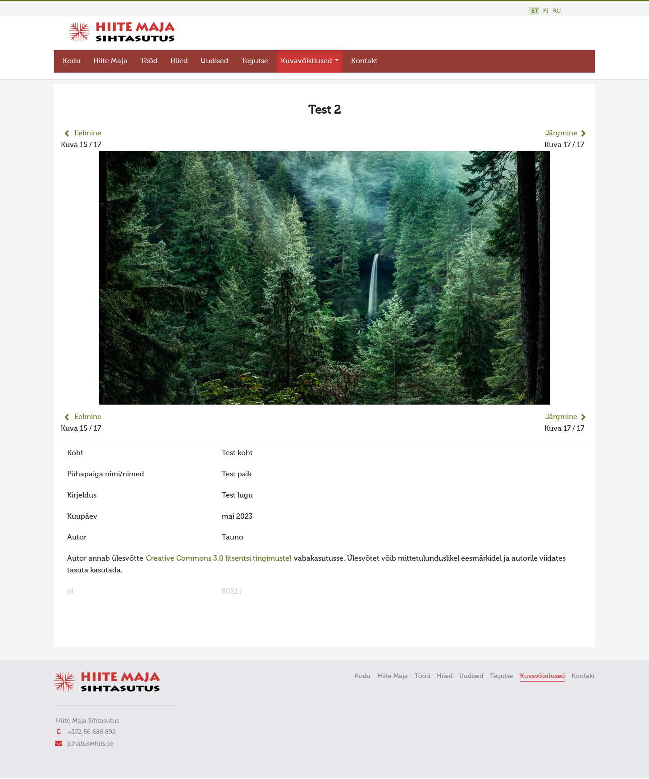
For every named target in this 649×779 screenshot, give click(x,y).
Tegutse (254, 61)
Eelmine (87, 133)
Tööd (149, 61)
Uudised (215, 61)
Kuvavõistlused (309, 61)
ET (534, 11)
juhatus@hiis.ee (90, 744)
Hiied (179, 61)
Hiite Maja (110, 61)
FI (545, 11)
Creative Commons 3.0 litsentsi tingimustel (218, 558)
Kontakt (364, 61)
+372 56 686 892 (91, 732)
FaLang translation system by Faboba (92, 634)
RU (557, 11)
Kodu (72, 61)
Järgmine (561, 133)
